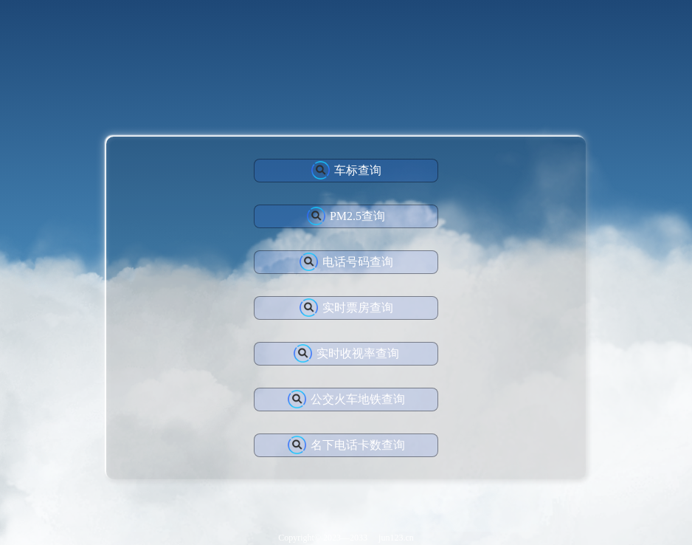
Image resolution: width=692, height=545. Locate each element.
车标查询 (346, 170)
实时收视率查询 (346, 353)
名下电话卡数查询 (346, 445)
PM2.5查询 (346, 216)
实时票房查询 (346, 308)
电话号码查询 (346, 262)
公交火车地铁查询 (346, 399)
